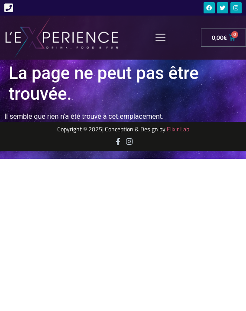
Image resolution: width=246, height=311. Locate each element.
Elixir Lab (178, 129)
